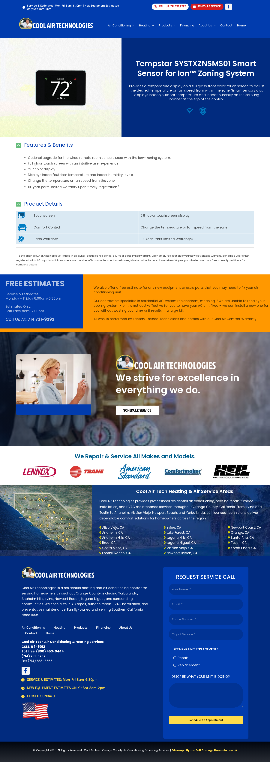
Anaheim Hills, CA (116, 537)
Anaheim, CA (112, 532)
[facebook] (228, 7)
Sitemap (178, 750)
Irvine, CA (173, 527)
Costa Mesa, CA (115, 548)
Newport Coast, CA (246, 527)
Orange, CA (240, 532)
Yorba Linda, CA (243, 548)
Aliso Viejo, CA (113, 527)
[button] (135, 145)
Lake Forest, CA (178, 532)
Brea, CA (109, 542)
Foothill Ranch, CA (116, 553)
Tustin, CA (239, 542)
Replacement (189, 665)
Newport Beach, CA (181, 553)
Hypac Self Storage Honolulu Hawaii (211, 750)
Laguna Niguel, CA (181, 542)
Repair (183, 658)
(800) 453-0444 (50, 651)
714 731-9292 (41, 319)
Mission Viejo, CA (179, 548)
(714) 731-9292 (33, 656)
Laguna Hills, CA (179, 537)
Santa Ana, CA (242, 537)
